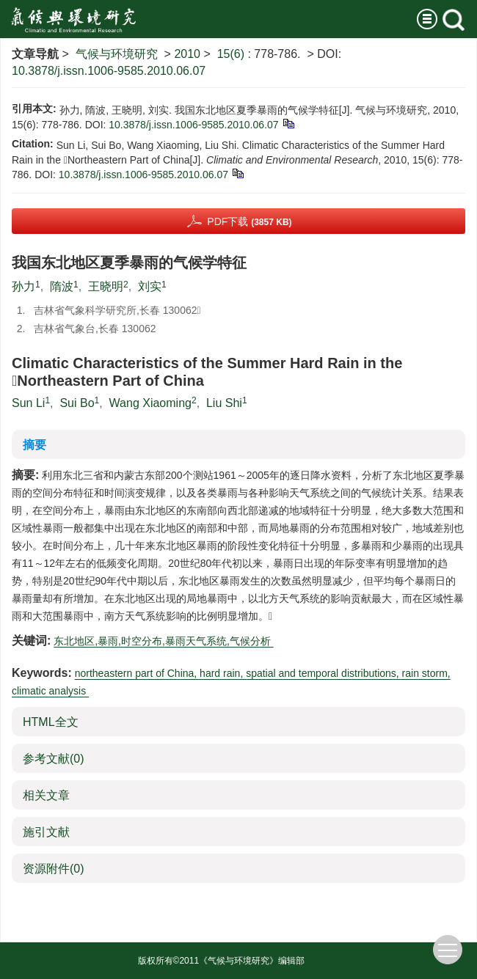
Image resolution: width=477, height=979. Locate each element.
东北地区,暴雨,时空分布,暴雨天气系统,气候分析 (163, 641)
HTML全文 (51, 722)
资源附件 (53, 868)
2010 (187, 54)
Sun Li (28, 403)
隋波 (61, 286)
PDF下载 (249, 221)
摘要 (34, 445)
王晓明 (105, 286)
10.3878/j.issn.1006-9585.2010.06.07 (108, 71)
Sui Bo (76, 403)
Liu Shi (224, 403)
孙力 (23, 286)
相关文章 (46, 795)
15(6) (232, 54)
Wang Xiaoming (150, 403)
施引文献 (46, 832)
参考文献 (53, 758)
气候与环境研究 (117, 54)
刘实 (149, 286)
